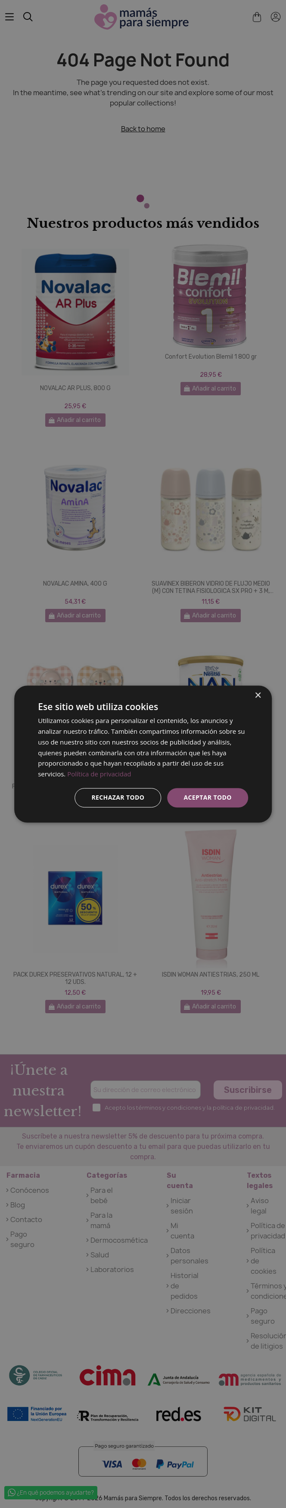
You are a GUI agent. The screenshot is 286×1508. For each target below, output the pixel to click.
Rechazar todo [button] (117, 797)
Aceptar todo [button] (207, 797)
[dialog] (143, 754)
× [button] (258, 695)
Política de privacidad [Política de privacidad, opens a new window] (99, 774)
